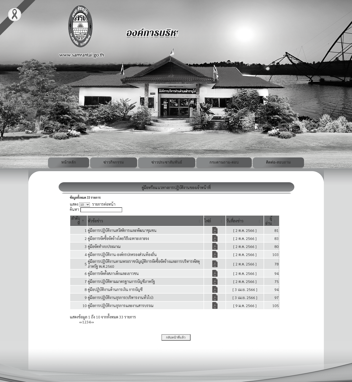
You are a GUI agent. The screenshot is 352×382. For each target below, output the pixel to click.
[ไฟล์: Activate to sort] (215, 221)
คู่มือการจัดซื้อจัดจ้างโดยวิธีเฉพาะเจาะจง (118, 238)
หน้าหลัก (68, 162)
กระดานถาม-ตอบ (224, 162)
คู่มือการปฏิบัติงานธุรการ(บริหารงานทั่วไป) (120, 297)
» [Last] (93, 321)
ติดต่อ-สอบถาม (278, 162)
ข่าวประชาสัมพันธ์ (166, 162)
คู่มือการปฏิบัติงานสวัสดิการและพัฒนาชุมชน (122, 230)
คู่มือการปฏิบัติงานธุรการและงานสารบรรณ (120, 305)
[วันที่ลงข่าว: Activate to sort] (245, 221)
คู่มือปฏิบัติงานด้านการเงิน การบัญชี (115, 289)
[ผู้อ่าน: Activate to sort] (271, 221)
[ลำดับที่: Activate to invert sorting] (78, 221)
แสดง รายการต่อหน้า (93, 204)
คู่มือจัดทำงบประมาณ (104, 246)
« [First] (80, 321)
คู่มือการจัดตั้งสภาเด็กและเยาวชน (113, 273)
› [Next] (91, 321)
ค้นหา (74, 209)
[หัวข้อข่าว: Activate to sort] (145, 221)
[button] (95, 220)
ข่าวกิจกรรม (113, 162)
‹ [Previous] (81, 321)
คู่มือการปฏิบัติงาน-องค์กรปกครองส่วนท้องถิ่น (122, 254)
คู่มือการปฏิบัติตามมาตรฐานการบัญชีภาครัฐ (121, 281)
